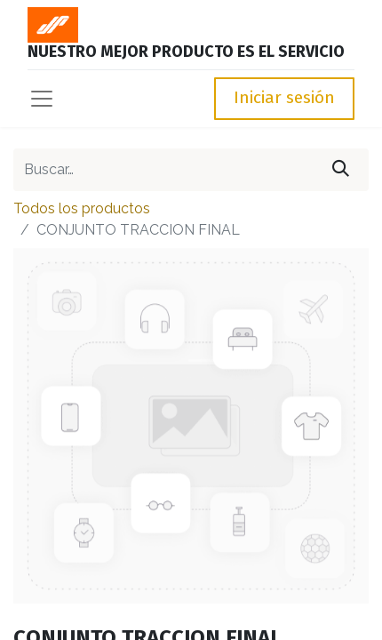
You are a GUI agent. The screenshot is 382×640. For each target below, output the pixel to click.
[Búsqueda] (341, 169)
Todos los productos (81, 208)
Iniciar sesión (284, 97)
